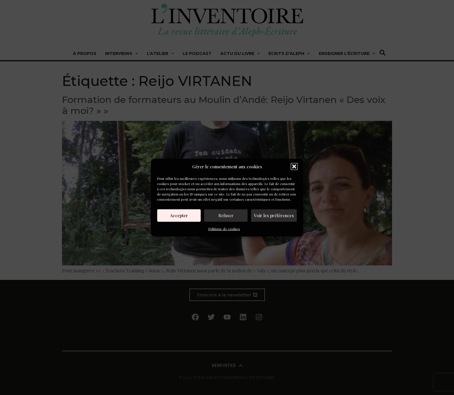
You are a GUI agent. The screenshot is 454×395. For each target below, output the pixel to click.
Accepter (179, 215)
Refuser (226, 215)
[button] (294, 166)
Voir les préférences (274, 215)
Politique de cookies (224, 228)
